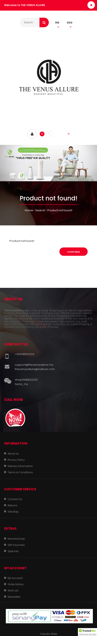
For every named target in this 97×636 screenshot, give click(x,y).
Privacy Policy (16, 460)
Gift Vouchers (16, 545)
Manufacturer (16, 538)
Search (40, 210)
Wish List (13, 590)
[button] (87, 632)
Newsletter (14, 597)
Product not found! (59, 210)
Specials (13, 551)
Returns (12, 505)
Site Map (13, 511)
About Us (13, 453)
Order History (16, 584)
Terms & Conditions (20, 472)
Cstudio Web (48, 634)
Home (29, 210)
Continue (73, 251)
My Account (15, 578)
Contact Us (15, 499)
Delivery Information (20, 466)
